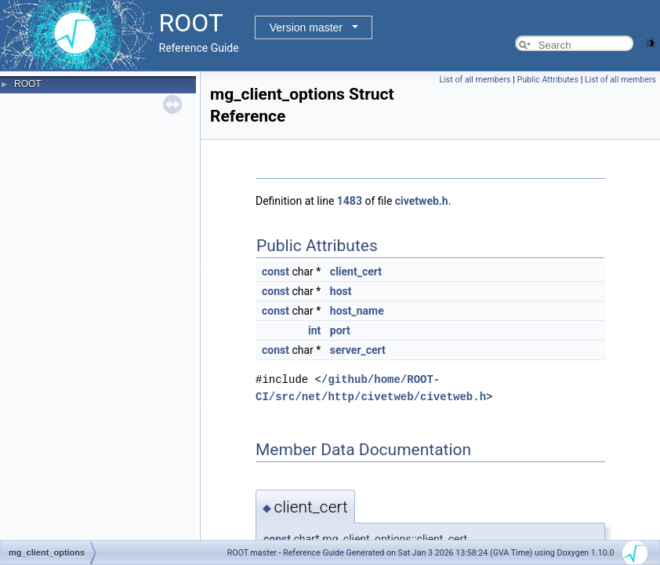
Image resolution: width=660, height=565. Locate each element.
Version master (306, 27)
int (314, 330)
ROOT (28, 83)
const (275, 271)
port (340, 330)
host (341, 291)
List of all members (475, 80)
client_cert (356, 271)
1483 (349, 201)
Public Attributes (547, 80)
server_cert (358, 350)
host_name (357, 310)
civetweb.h (421, 201)
